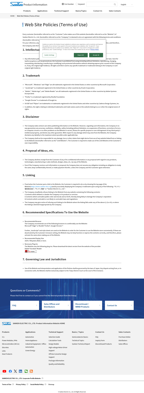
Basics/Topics (81, 11)
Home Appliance (31, 340)
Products (27, 11)
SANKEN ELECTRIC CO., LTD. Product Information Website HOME (33, 323)
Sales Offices (123, 344)
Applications (42, 11)
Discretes (5, 347)
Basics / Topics (78, 332)
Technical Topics (78, 340)
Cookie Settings (49, 55)
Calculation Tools (55, 340)
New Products (7, 354)
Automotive (29, 337)
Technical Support (61, 11)
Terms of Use (6, 384)
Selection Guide (54, 337)
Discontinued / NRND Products (82, 305)
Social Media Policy (37, 384)
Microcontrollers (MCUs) (10, 344)
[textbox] (100, 4)
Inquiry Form (100, 340)
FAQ (14, 305)
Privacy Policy (21, 384)
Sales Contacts (115, 11)
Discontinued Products (103, 344)
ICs (3, 337)
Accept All (96, 55)
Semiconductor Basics (80, 337)
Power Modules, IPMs (9, 340)
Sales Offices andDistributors (51, 305)
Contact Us (97, 11)
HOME (12, 16)
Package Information (56, 360)
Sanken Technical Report (81, 344)
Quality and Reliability (56, 364)
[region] (72, 49)
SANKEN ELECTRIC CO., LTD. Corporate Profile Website (21, 378)
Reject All (81, 55)
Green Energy (30, 350)
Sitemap (51, 384)
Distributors (123, 340)
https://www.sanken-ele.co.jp (41, 186)
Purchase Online (124, 337)
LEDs (4, 351)
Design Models (54, 344)
